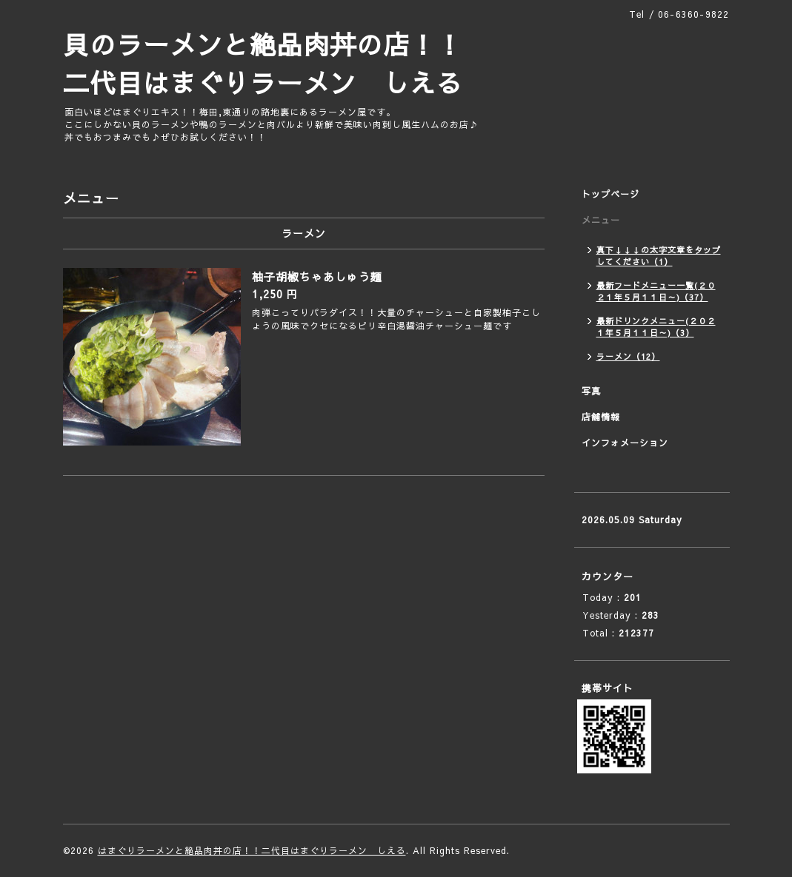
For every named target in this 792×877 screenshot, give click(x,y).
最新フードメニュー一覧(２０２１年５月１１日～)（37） (656, 291)
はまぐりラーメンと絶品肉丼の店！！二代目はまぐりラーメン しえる (252, 850)
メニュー (601, 220)
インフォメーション (625, 442)
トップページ (610, 194)
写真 (591, 391)
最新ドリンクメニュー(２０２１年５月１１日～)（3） (656, 326)
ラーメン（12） (628, 356)
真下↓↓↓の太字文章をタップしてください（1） (658, 255)
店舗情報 (601, 417)
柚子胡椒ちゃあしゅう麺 (317, 276)
